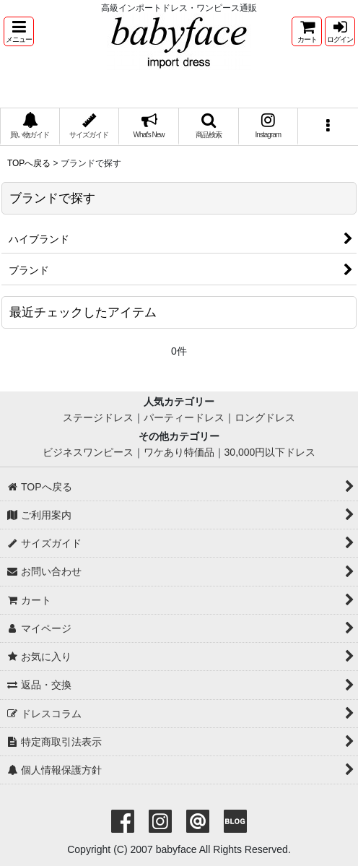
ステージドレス (98, 417)
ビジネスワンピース (88, 452)
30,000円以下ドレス (270, 452)
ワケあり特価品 (179, 452)
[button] (19, 31)
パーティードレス (184, 417)
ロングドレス (265, 417)
